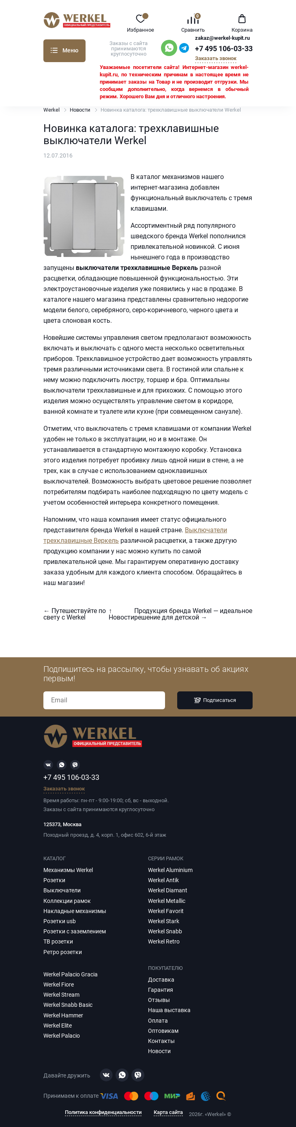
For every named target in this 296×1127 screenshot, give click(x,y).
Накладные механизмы (74, 911)
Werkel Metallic (166, 901)
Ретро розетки (62, 952)
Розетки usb (59, 921)
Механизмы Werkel (68, 870)
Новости (80, 110)
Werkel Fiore (58, 984)
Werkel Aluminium (170, 870)
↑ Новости (121, 614)
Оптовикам (163, 1031)
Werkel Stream (61, 994)
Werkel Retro (164, 941)
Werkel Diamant (167, 890)
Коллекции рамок (67, 901)
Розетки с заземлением (74, 931)
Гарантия (160, 990)
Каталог (54, 50)
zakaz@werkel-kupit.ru (222, 38)
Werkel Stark (163, 921)
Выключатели (62, 890)
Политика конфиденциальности (103, 1112)
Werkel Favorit (166, 911)
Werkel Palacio (61, 1035)
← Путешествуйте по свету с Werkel (74, 614)
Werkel (51, 110)
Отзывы (159, 1000)
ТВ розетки (58, 941)
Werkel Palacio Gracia (70, 974)
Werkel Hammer (63, 1015)
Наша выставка (169, 1010)
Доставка (161, 979)
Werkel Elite (57, 1025)
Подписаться (215, 700)
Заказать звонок (215, 59)
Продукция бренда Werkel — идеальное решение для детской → (193, 614)
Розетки (54, 880)
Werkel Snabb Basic (67, 1005)
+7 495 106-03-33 (224, 48)
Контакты (161, 1041)
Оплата (158, 1020)
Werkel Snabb (165, 931)
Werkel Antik (163, 880)
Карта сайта (168, 1112)
